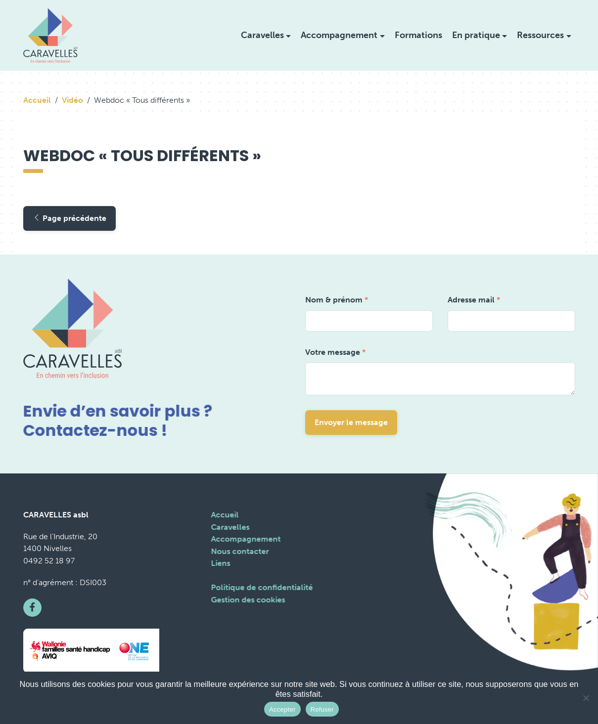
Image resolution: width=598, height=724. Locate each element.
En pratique (476, 35)
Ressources (540, 35)
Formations (418, 35)
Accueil (37, 100)
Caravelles (262, 35)
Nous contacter (239, 551)
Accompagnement (339, 35)
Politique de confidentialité (261, 587)
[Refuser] (586, 698)
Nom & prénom (336, 299)
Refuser (322, 709)
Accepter (282, 709)
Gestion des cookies (247, 599)
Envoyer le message (351, 422)
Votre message (335, 352)
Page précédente (69, 218)
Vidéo (72, 100)
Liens (219, 563)
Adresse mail (474, 299)
